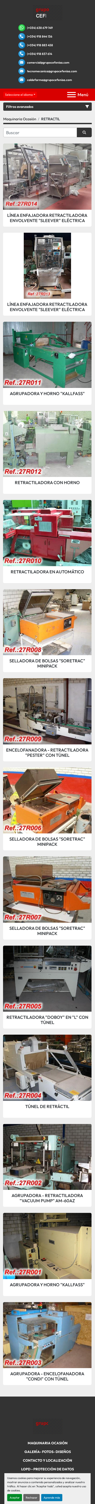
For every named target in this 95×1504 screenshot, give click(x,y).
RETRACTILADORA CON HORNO (47, 482)
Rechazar (31, 1497)
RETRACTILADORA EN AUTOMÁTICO (47, 571)
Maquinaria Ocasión (48, 1443)
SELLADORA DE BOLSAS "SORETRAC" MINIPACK (47, 663)
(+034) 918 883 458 (40, 45)
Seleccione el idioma (19, 95)
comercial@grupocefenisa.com (48, 62)
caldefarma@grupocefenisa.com (49, 80)
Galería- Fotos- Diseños (47, 1452)
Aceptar (15, 1497)
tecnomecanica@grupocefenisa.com (52, 71)
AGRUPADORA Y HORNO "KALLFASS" (47, 393)
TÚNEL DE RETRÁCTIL (47, 1106)
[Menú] (71, 94)
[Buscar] (40, 132)
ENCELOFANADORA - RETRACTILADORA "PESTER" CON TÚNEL (47, 752)
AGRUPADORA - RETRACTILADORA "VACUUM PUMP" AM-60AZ (47, 1198)
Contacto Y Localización (47, 1460)
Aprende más (52, 1497)
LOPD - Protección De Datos (47, 1469)
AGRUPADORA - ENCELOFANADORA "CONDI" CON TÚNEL (47, 1376)
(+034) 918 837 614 (39, 54)
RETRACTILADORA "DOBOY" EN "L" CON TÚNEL (47, 1020)
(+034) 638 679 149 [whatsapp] (40, 28)
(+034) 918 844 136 (39, 36)
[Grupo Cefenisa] (47, 1426)
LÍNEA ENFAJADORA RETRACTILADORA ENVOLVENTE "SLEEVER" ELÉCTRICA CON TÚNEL (47, 218)
